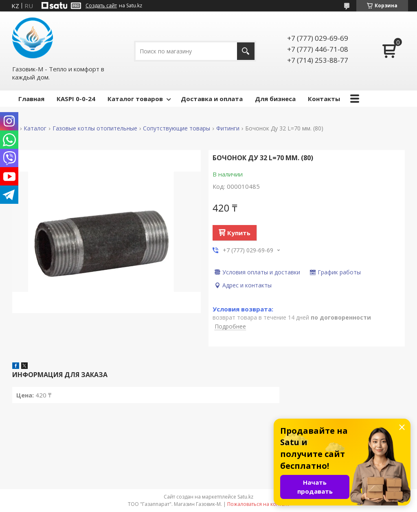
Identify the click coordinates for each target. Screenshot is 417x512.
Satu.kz (245, 496)
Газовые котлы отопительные (95, 128)
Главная (31, 99)
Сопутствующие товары (176, 128)
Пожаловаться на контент (258, 504)
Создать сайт (101, 6)
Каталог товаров (135, 99)
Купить (238, 233)
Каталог (35, 128)
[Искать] (246, 51)
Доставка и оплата (212, 99)
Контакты (324, 99)
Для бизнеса (275, 99)
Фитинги (227, 128)
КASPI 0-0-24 (76, 99)
